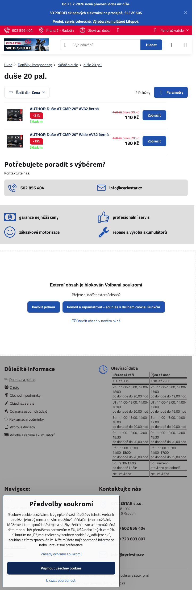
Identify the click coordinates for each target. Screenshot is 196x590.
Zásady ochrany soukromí (128, 575)
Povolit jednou (43, 307)
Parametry (171, 92)
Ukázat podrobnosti (61, 580)
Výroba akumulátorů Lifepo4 (115, 21)
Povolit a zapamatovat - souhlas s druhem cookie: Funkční (113, 307)
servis (70, 21)
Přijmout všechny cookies (61, 568)
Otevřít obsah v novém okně (96, 321)
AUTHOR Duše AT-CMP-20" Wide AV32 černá (69, 135)
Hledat (151, 44)
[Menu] (185, 44)
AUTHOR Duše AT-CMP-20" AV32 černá (64, 109)
